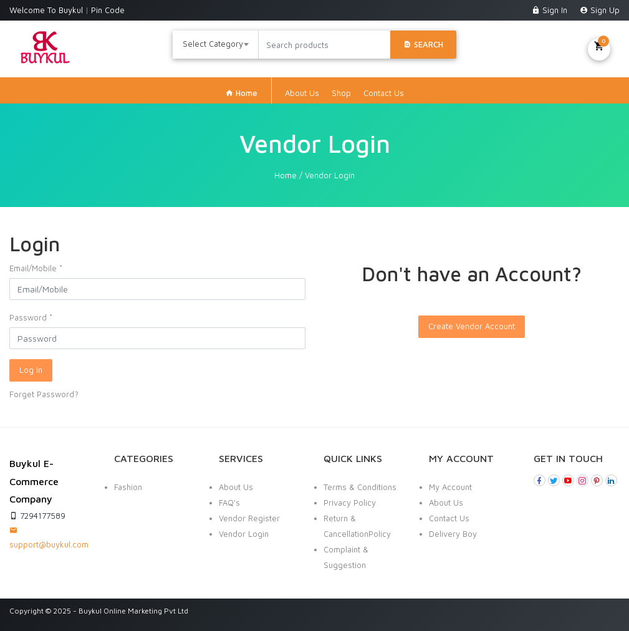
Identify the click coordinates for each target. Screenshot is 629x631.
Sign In (551, 10)
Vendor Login (244, 534)
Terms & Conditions (360, 487)
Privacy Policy (350, 503)
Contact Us (383, 93)
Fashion (128, 487)
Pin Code (108, 10)
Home (241, 93)
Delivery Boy (453, 534)
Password (30, 317)
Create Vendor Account (471, 326)
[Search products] (324, 45)
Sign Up (600, 10)
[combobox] (216, 45)
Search (423, 44)
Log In (30, 370)
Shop (341, 93)
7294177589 (37, 516)
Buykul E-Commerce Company (34, 481)
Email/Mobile (35, 268)
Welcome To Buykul (47, 10)
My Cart (599, 48)
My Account (450, 487)
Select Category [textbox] (213, 44)
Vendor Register (249, 518)
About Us (302, 93)
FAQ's (229, 503)
